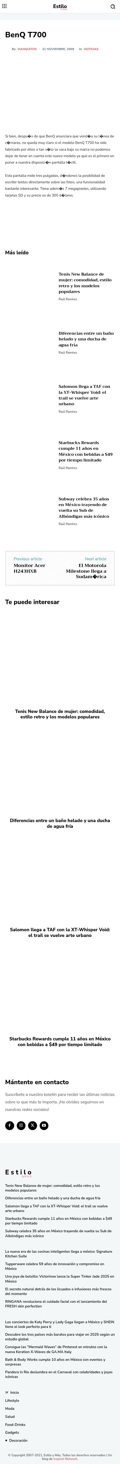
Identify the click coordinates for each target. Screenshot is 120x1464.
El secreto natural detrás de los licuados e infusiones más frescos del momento (58, 1291)
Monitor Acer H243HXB (29, 568)
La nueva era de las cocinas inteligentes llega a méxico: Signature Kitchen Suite (58, 1254)
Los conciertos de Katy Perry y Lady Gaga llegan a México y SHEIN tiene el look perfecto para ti (59, 1324)
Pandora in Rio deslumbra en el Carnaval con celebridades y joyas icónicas (59, 1374)
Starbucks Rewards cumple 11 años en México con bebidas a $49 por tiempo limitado (86, 451)
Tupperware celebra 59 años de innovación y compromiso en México (54, 1266)
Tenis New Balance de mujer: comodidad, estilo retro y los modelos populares (85, 283)
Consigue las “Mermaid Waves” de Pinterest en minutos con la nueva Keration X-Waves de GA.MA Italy (56, 1349)
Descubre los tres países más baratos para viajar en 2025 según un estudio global (60, 1337)
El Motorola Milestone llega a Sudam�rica (86, 571)
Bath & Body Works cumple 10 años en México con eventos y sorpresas (55, 1362)
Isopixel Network (65, 1459)
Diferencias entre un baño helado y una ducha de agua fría (86, 339)
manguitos (27, 49)
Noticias (91, 49)
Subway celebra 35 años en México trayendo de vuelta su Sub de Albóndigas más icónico (84, 507)
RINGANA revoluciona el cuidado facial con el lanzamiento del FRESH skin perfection (56, 1304)
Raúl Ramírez (68, 299)
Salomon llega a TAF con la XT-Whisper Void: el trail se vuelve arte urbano (84, 395)
